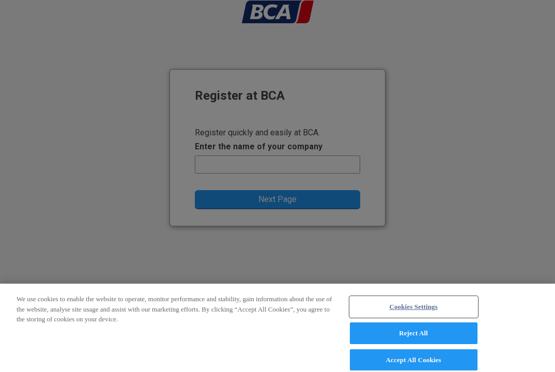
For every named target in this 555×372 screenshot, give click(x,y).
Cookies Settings (413, 311)
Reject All (413, 336)
